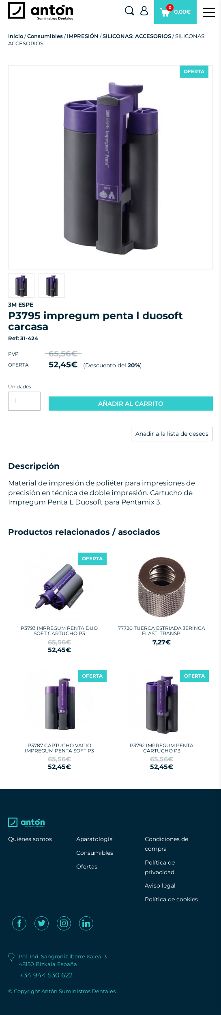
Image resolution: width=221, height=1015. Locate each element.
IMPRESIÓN (83, 36)
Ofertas (86, 866)
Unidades (19, 387)
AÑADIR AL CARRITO (130, 403)
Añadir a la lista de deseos (171, 433)
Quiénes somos (30, 839)
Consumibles (45, 36)
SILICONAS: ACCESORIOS (137, 36)
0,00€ (175, 14)
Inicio (15, 36)
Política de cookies (171, 899)
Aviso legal (160, 885)
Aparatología (94, 839)
